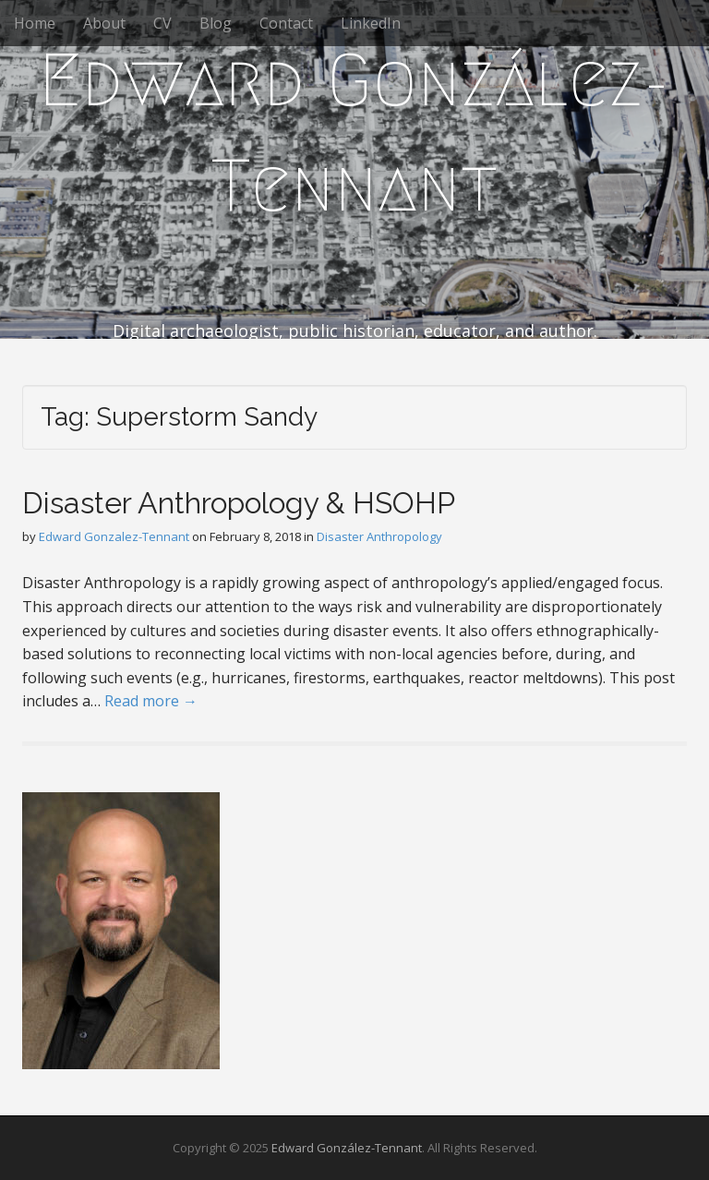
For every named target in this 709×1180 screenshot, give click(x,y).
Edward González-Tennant (354, 133)
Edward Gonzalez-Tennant (114, 536)
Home (34, 23)
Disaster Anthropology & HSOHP (238, 503)
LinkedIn (371, 23)
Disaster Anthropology (379, 536)
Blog (215, 23)
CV (162, 23)
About (104, 23)
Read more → (151, 701)
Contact (286, 23)
